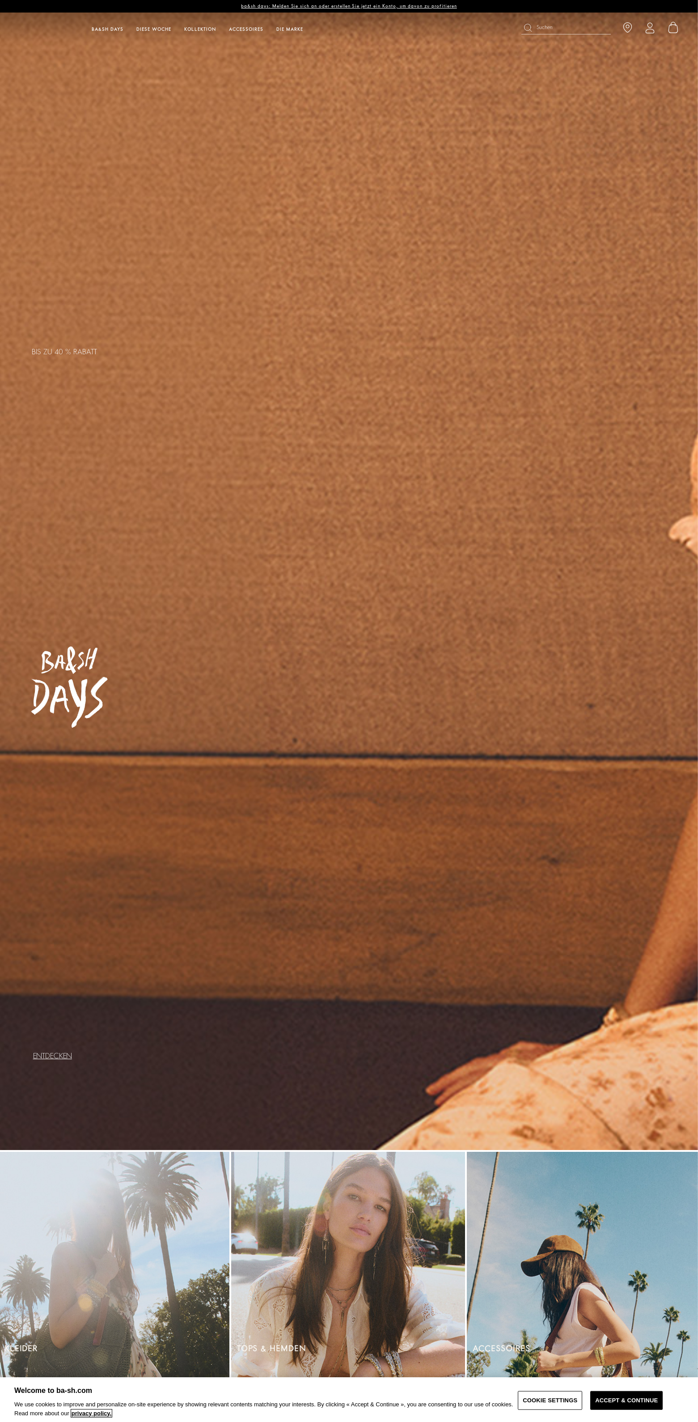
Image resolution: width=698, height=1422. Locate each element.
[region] (349, 1399)
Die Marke (289, 29)
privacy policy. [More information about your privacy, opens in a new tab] (91, 1413)
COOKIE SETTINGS (550, 1400)
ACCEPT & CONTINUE (626, 1400)
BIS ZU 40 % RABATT (64, 352)
